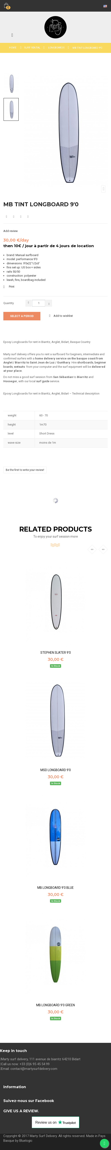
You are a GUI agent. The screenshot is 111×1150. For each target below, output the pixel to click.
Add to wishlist (63, 315)
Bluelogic (25, 1141)
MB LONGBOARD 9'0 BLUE (55, 887)
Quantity (8, 303)
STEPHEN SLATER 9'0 (55, 652)
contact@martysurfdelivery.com (33, 1069)
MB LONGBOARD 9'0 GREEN (55, 1005)
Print (11, 286)
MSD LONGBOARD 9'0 (55, 770)
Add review (10, 231)
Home (12, 47)
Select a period (22, 316)
